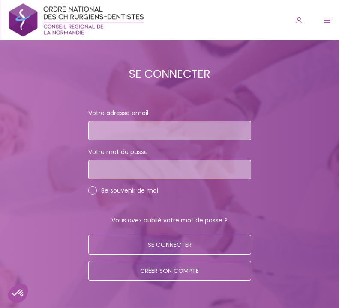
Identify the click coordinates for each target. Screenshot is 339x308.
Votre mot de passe (118, 152)
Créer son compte (169, 271)
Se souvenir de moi (129, 190)
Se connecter (170, 244)
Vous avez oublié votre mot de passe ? (169, 220)
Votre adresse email (118, 113)
